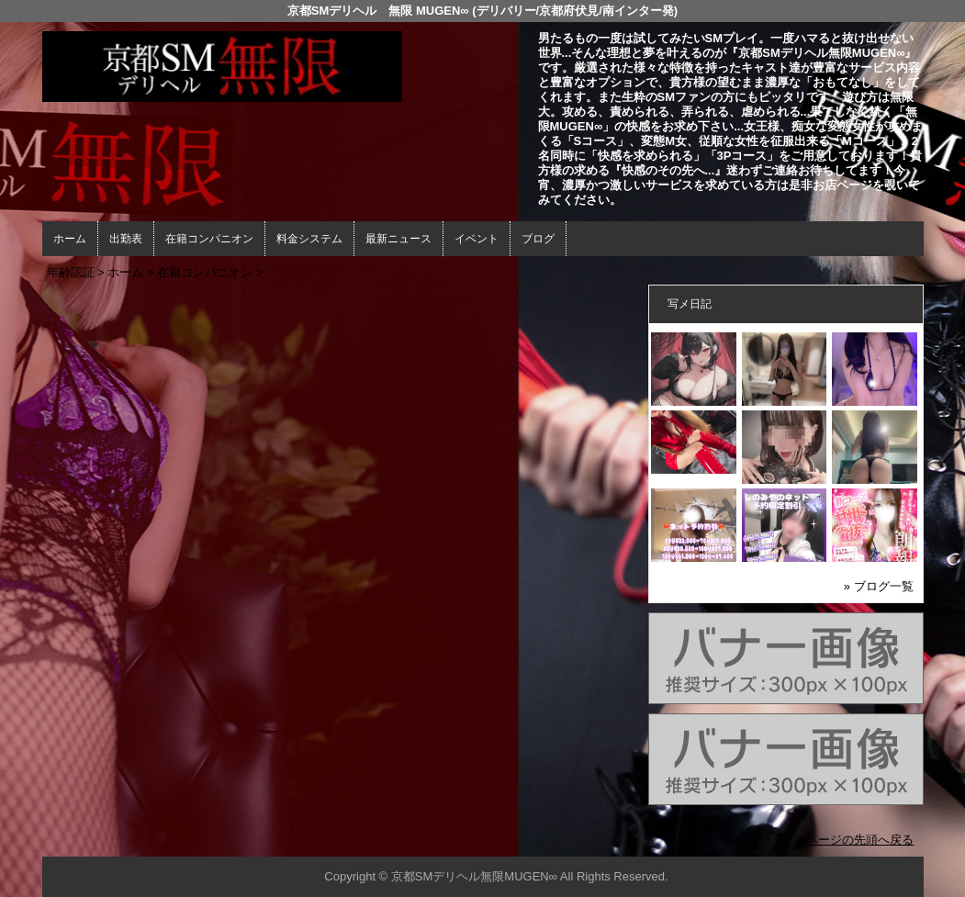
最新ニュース (398, 238)
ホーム (69, 238)
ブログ (538, 238)
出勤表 (125, 238)
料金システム (309, 238)
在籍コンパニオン (209, 238)
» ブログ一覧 (879, 586)
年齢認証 (71, 272)
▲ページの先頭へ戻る (855, 840)
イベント (476, 238)
